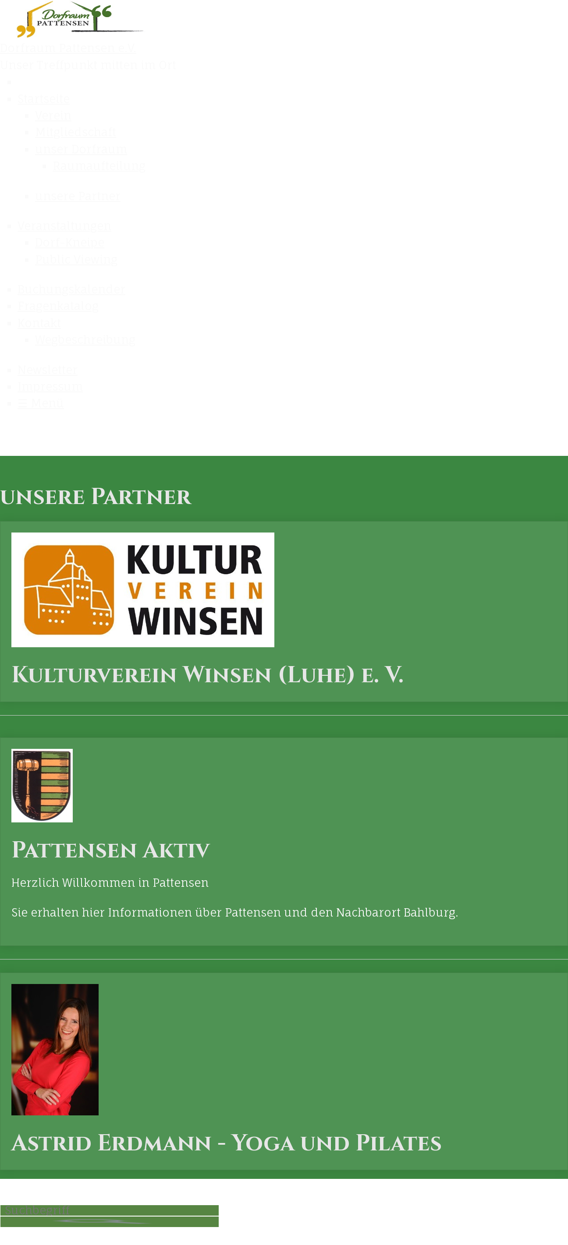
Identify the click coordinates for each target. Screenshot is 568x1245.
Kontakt (39, 323)
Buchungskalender (71, 289)
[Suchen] (109, 1221)
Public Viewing (76, 259)
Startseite (44, 99)
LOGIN (432, 1213)
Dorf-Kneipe (69, 242)
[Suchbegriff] (109, 1210)
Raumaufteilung (99, 166)
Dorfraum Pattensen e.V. (68, 48)
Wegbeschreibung (85, 339)
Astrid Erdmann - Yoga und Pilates (284, 1071)
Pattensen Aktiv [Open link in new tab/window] (284, 841)
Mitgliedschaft (75, 132)
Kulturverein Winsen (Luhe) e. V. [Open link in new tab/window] (284, 612)
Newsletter (48, 370)
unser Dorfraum (81, 149)
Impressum (50, 386)
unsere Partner (78, 196)
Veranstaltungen (64, 226)
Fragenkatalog (58, 306)
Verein (53, 115)
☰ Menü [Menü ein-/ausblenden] (41, 403)
